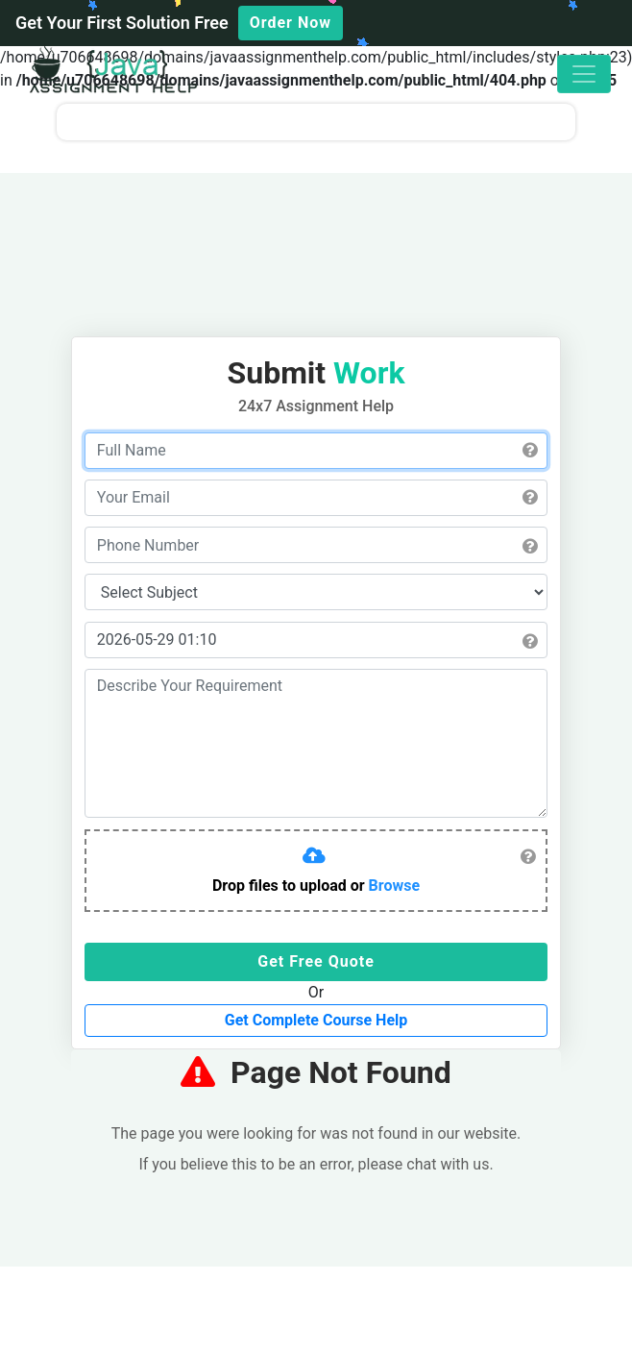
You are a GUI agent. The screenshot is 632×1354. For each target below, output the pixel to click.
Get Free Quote (316, 961)
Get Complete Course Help (316, 1020)
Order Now (290, 22)
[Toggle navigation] (584, 74)
